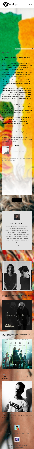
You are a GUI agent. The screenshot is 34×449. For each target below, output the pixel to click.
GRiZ (9, 206)
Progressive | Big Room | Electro (19, 371)
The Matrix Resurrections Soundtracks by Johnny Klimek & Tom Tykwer (16, 377)
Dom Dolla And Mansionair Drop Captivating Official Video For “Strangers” (16, 296)
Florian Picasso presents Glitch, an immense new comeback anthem (17, 445)
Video (15, 293)
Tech (3, 372)
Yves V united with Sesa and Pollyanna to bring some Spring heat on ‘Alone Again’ (17, 416)
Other (7, 54)
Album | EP (4, 332)
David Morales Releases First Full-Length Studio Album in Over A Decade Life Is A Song (16, 335)
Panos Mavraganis (16, 223)
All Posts (3, 54)
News (7, 293)
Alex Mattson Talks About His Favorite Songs (17, 432)
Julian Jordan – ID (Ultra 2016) (18, 151)
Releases (11, 54)
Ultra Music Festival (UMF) (21, 149)
